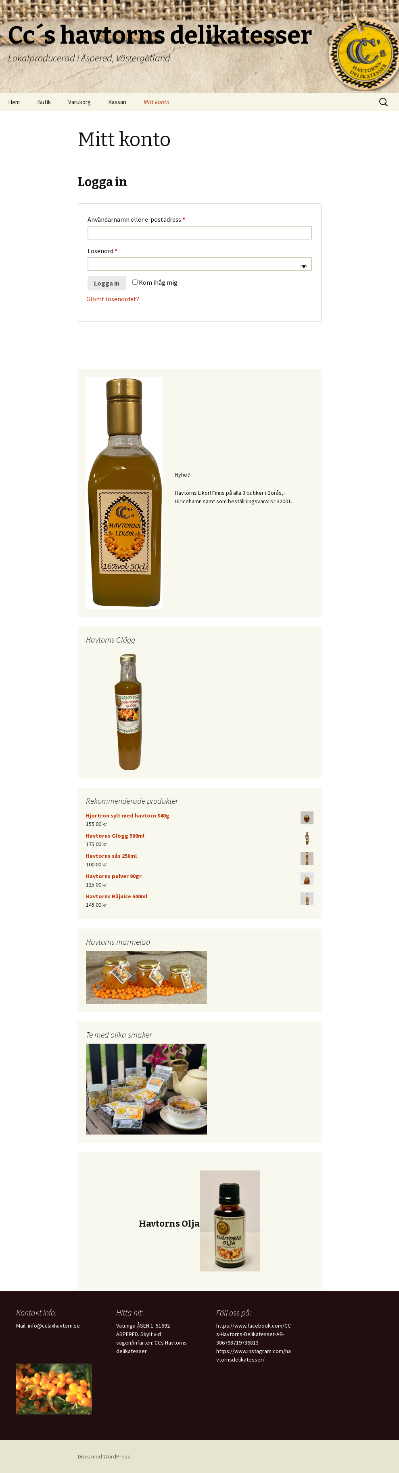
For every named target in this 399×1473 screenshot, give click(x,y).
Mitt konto (156, 102)
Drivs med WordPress (104, 1456)
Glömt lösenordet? (112, 299)
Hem (14, 102)
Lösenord (102, 251)
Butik (44, 102)
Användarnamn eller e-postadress (136, 219)
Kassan (117, 102)
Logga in (106, 283)
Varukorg (79, 102)
